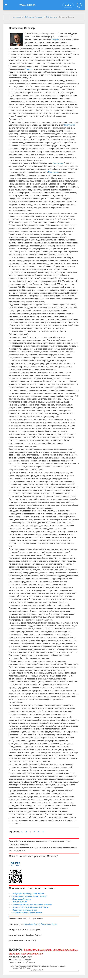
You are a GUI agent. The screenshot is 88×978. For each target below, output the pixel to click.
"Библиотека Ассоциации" (35, 17)
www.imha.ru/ (18, 17)
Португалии (58, 163)
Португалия (69, 125)
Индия (54, 924)
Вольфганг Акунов (32, 924)
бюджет (55, 39)
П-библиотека (51, 17)
